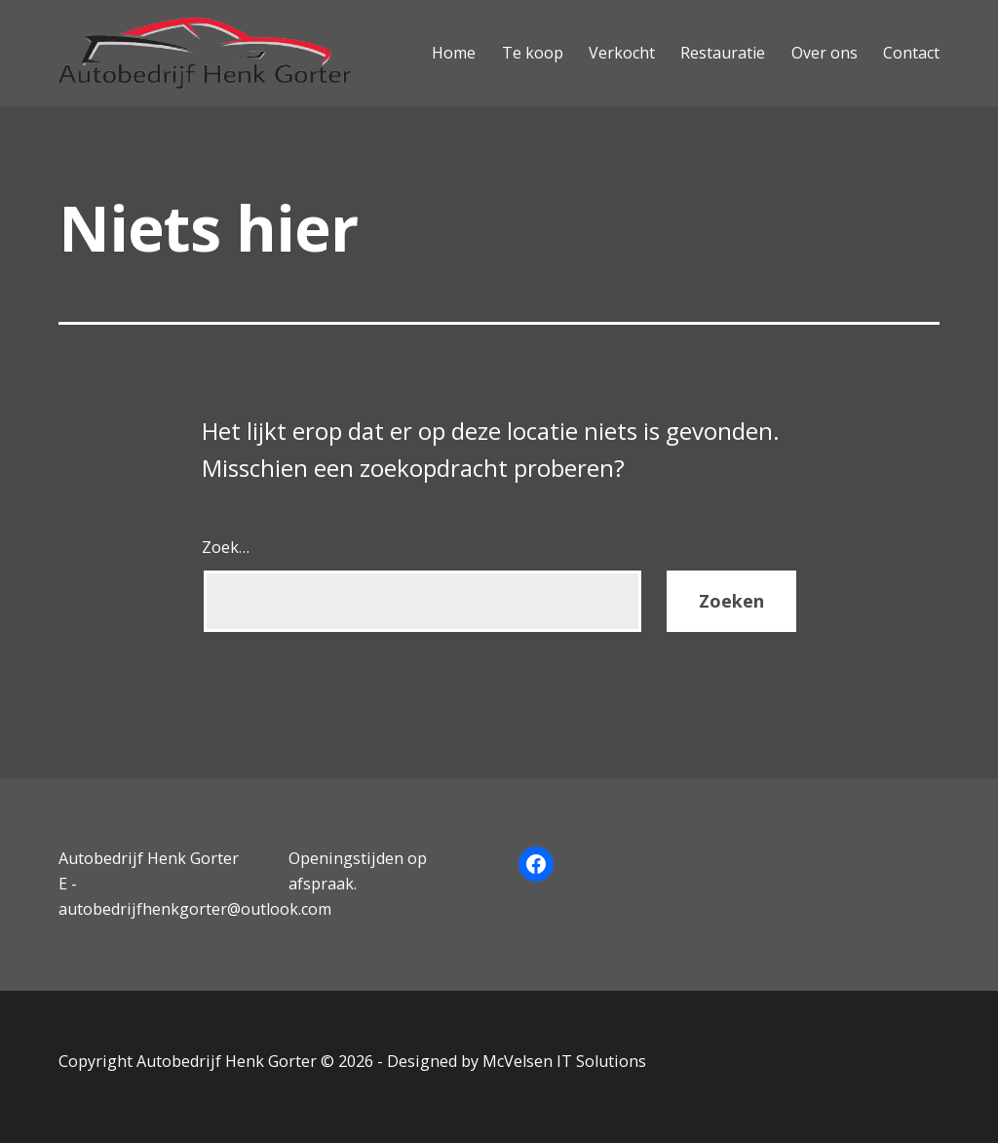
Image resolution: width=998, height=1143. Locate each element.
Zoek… (226, 547)
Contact (911, 52)
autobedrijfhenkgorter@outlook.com (194, 909)
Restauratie (722, 52)
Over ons (824, 52)
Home (454, 52)
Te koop (532, 52)
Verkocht (622, 52)
